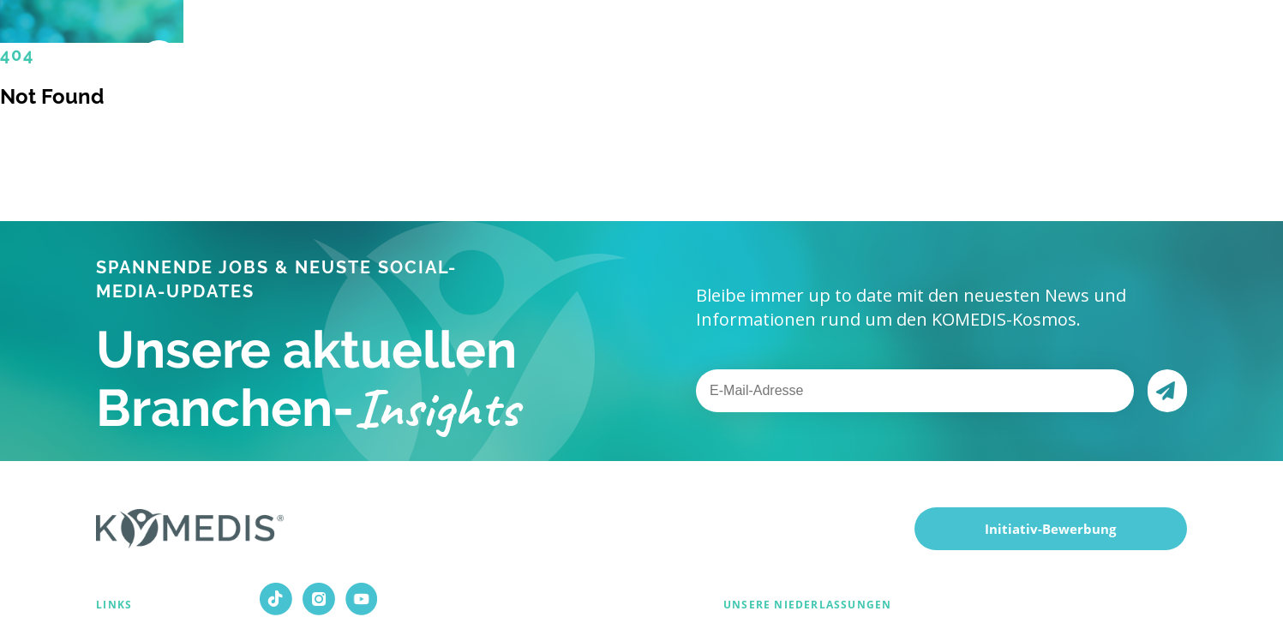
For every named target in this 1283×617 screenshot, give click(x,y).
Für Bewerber (443, 51)
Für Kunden (577, 51)
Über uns (692, 51)
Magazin (881, 51)
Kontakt (967, 51)
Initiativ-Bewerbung (1050, 528)
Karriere (793, 51)
